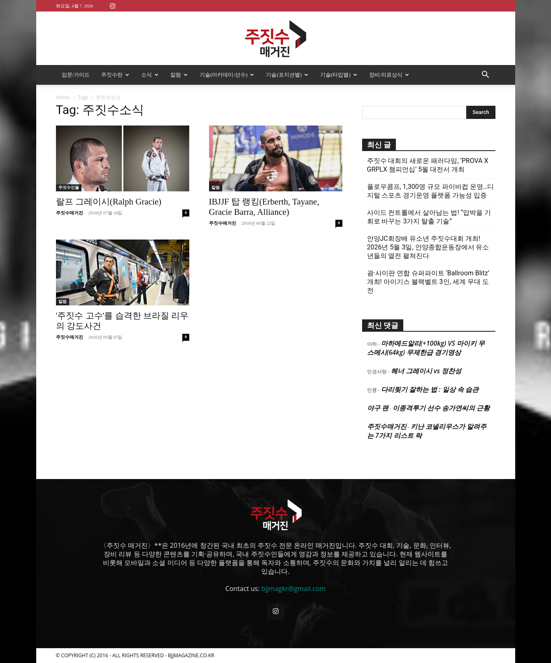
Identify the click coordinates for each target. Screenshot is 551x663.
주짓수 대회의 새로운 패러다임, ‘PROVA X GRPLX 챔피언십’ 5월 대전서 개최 (427, 165)
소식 (149, 75)
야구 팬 (377, 407)
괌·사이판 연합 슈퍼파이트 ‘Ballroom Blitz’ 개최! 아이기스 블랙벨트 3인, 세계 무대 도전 (428, 281)
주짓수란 (115, 75)
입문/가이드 (76, 75)
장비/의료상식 (389, 75)
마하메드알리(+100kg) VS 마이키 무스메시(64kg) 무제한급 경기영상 (426, 348)
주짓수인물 (68, 187)
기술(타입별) (338, 75)
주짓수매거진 (69, 212)
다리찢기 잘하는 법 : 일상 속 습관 (430, 389)
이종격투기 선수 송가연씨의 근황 (441, 407)
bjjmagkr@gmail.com (293, 588)
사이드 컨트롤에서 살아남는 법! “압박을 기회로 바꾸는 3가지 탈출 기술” (429, 217)
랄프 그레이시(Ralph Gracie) (109, 202)
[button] (485, 75)
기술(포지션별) (287, 75)
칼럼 (179, 75)
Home (63, 97)
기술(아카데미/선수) (227, 75)
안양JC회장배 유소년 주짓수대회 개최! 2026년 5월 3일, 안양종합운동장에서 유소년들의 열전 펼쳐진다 (428, 247)
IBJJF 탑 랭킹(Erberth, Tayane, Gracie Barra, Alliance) (264, 207)
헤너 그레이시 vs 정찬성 (426, 370)
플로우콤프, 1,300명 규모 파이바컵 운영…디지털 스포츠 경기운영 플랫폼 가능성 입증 (430, 191)
